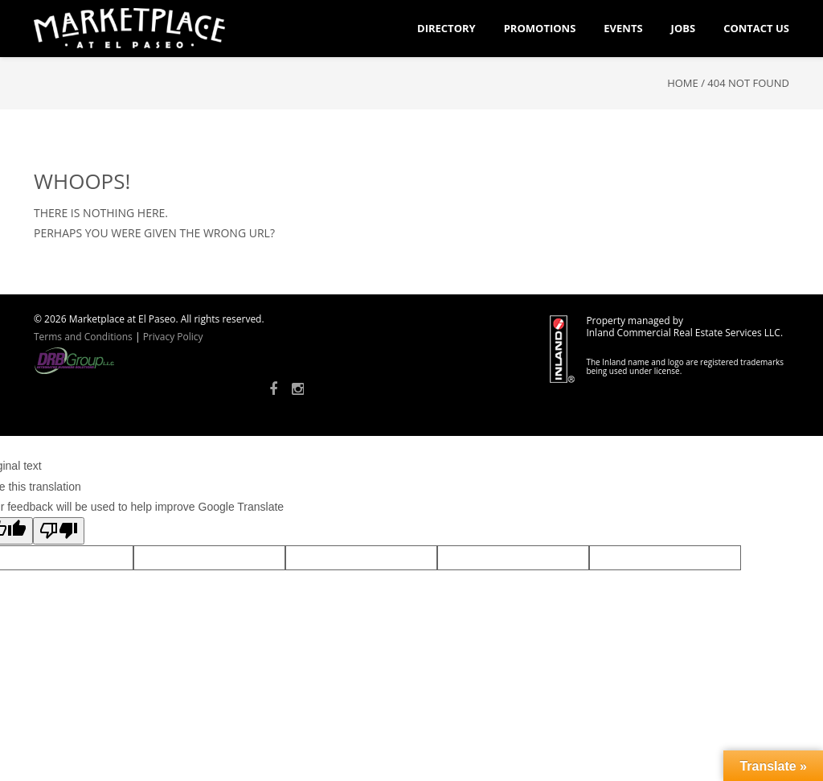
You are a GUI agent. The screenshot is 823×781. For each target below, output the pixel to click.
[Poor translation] (58, 531)
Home (682, 83)
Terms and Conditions (83, 336)
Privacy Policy (173, 336)
